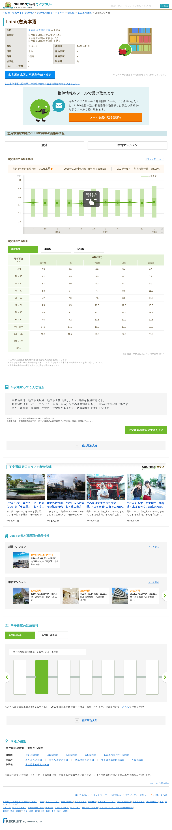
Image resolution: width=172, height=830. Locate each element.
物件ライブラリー (90, 808)
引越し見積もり (62, 808)
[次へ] (164, 595)
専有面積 (15, 249)
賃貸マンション (52, 802)
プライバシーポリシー (137, 795)
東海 (37, 811)
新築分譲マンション (106, 802)
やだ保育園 (138, 759)
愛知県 (71, 13)
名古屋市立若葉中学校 (37, 764)
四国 (48, 811)
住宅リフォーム (19, 808)
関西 (43, 811)
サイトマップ (100, 795)
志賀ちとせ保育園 (58, 759)
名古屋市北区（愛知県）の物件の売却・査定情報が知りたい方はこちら (42, 83)
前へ (7, 677)
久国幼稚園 (72, 755)
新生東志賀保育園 (84, 759)
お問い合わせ (160, 795)
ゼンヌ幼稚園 (32, 755)
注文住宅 (7, 808)
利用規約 (116, 795)
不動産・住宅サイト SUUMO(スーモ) (20, 802)
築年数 (47, 249)
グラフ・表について (154, 159)
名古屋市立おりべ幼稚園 (117, 755)
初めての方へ (82, 795)
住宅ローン (75, 808)
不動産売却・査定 (36, 808)
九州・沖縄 (62, 811)
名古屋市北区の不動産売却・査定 (30, 74)
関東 (18, 811)
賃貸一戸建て (81, 802)
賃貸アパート (67, 802)
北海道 (6, 811)
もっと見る (153, 547)
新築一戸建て (139, 802)
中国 (54, 811)
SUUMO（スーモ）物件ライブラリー (27, 5)
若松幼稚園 (90, 755)
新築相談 (49, 808)
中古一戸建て (152, 802)
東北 (12, 811)
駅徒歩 (81, 249)
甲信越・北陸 (27, 811)
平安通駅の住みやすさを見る (146, 430)
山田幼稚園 (53, 755)
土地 (162, 802)
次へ (164, 677)
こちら (125, 707)
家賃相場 (92, 802)
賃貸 (42, 802)
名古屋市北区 (85, 13)
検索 (166, 6)
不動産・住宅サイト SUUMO (18, 13)
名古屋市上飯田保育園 (113, 759)
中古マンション (124, 802)
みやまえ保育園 (33, 759)
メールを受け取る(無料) (105, 117)
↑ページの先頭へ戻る (159, 783)
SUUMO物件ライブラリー (51, 13)
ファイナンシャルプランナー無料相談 (116, 808)
